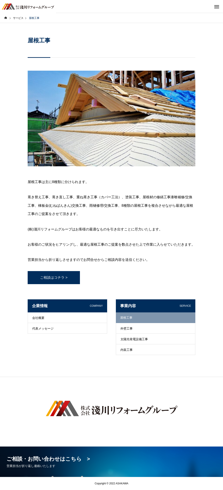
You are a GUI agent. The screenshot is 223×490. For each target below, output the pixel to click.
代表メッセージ (43, 328)
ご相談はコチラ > (54, 277)
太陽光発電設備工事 (134, 339)
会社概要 (38, 318)
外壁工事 (126, 328)
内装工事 (126, 350)
